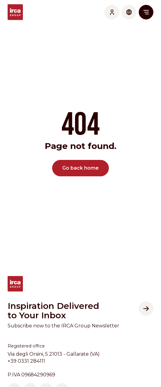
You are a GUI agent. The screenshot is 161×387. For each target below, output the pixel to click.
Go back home (80, 168)
